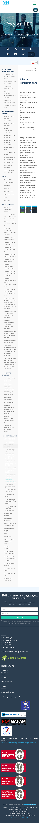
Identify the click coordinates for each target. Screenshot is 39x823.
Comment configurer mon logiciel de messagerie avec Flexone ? (9, 325)
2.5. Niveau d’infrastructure (10, 481)
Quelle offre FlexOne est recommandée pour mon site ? (10, 232)
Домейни (4, 670)
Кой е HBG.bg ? (6, 638)
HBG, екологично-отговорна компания (14, 652)
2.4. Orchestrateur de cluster (10, 476)
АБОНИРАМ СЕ (19, 617)
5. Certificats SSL (9, 195)
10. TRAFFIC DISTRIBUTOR (7, 548)
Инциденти (33, 807)
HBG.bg (26, 807)
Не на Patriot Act (25, 809)
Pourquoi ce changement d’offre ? (8, 210)
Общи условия (14, 809)
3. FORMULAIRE (8, 384)
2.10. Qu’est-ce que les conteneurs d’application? (10, 509)
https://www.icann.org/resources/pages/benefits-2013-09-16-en (19, 743)
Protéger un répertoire (8, 167)
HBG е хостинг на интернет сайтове (13, 804)
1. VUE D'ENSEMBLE (9, 442)
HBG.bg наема (6, 642)
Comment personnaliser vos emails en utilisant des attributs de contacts (9, 410)
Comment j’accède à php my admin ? (10, 342)
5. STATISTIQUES (8, 392)
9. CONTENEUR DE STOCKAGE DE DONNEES (9, 542)
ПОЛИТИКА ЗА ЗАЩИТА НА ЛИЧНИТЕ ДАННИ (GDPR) (20, 815)
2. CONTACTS (7, 381)
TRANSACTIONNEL (9, 403)
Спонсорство (6, 682)
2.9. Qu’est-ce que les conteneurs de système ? (10, 502)
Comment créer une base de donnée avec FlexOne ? (10, 274)
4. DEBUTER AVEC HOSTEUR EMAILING (9, 388)
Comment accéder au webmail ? (9, 261)
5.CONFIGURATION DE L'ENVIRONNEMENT (10, 525)
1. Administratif (8, 183)
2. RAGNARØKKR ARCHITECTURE (8, 446)
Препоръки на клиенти (9, 640)
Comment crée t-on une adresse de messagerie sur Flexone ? (10, 315)
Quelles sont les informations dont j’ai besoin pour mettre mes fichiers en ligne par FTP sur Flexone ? (10, 304)
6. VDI (5, 198)
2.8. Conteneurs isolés (9, 496)
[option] (34, 62)
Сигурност (4, 672)
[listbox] (34, 62)
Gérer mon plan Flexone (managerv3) (9, 119)
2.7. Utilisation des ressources (10, 491)
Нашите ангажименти (8, 647)
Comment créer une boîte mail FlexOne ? (10, 256)
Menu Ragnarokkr (9, 439)
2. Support (7, 186)
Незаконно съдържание (20, 811)
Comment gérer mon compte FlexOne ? (10, 239)
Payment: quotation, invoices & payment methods (9, 95)
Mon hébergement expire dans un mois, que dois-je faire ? (10, 217)
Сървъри (4, 675)
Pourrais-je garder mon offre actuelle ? (10, 224)
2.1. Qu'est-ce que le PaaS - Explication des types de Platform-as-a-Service (10, 454)
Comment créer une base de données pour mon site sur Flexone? (10, 335)
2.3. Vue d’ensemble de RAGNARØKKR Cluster (10, 470)
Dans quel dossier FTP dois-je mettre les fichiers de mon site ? (9, 293)
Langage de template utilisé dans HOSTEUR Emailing (9, 429)
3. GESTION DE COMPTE (8, 515)
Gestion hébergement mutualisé (8, 131)
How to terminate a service (10, 107)
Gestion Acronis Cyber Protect (9, 172)
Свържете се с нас (16, 807)
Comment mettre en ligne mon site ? (10, 244)
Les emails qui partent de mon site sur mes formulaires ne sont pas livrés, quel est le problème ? (10, 351)
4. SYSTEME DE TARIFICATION (8, 520)
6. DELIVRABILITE (8, 395)
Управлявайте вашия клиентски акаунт (9, 77)
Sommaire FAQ (8, 180)
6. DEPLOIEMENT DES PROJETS (9, 530)
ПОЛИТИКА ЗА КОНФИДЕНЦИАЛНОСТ (20, 813)
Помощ (4, 807)
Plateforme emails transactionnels (9, 159)
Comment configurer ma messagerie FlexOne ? (10, 267)
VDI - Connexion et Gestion (9, 154)
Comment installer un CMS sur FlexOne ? (10, 250)
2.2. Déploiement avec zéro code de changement (10, 463)
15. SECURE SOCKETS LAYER (9, 575)
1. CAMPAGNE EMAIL (9, 378)
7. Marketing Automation (8, 399)
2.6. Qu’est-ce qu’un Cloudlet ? (10, 486)
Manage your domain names (8, 88)
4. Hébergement (8, 192)
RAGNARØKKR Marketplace (8, 580)
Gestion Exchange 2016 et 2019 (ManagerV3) (9, 143)
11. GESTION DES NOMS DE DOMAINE (9, 553)
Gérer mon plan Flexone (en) (9, 125)
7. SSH (5, 534)
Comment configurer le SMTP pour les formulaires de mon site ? (10, 283)
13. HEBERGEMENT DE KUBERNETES (9, 565)
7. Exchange (7, 201)
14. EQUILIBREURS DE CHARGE (9, 570)
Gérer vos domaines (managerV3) (10, 83)
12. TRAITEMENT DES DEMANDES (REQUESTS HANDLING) (10, 559)
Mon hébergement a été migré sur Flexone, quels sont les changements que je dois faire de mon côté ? (10, 364)
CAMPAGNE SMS (8, 163)
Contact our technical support (9, 102)
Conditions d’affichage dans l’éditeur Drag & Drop (9, 420)
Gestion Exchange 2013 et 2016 (9, 137)
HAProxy (4, 677)
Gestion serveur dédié (9, 149)
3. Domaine (7, 189)
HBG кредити (6, 645)
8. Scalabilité (8, 537)
